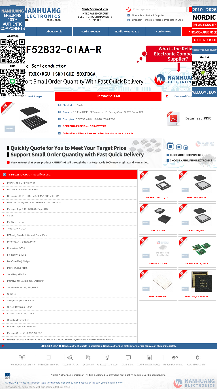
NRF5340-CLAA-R (158, 263)
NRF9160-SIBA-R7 (158, 296)
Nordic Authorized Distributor (67, 375)
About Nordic (54, 31)
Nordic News (163, 31)
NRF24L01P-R (158, 230)
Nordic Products (91, 31)
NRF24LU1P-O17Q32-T (158, 197)
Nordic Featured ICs (127, 31)
